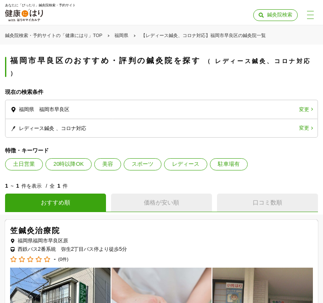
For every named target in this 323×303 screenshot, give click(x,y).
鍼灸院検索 (279, 15)
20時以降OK (68, 164)
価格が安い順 (161, 202)
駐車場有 (229, 164)
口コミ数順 (267, 202)
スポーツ (143, 164)
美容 (107, 164)
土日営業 (24, 164)
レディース (185, 164)
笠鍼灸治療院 (35, 230)
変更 (304, 109)
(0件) (63, 259)
